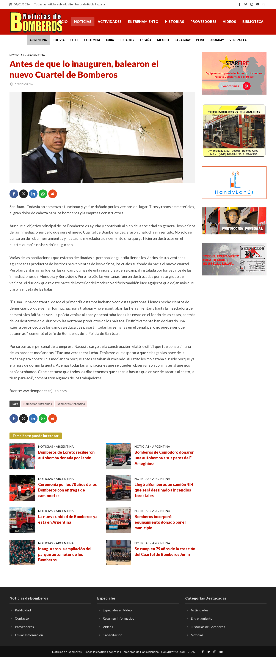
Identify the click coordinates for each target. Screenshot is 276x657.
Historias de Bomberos (208, 627)
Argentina (38, 40)
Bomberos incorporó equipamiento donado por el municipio (160, 522)
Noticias (82, 21)
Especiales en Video (117, 610)
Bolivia (59, 40)
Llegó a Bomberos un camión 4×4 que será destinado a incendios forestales (164, 490)
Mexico (163, 40)
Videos (229, 21)
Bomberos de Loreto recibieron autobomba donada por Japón (66, 455)
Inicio (62, 21)
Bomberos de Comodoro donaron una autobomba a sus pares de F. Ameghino (164, 458)
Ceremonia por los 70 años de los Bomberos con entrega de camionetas (67, 490)
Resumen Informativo (118, 618)
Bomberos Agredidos (38, 404)
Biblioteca (252, 21)
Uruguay (217, 40)
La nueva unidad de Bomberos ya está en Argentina (67, 519)
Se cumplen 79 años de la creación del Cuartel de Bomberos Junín (165, 551)
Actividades (109, 21)
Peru (200, 40)
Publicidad (23, 610)
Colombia (92, 40)
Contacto (22, 618)
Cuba (110, 40)
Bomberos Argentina (71, 404)
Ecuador (127, 40)
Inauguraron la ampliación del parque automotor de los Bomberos (64, 554)
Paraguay (183, 40)
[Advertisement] (234, 349)
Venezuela (238, 40)
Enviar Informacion (29, 635)
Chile (74, 40)
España (146, 40)
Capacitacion (112, 635)
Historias (174, 21)
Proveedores (203, 21)
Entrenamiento (143, 21)
